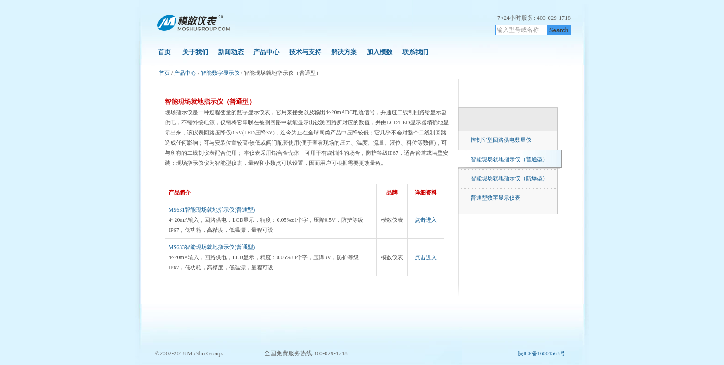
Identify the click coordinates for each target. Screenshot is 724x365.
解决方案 (344, 52)
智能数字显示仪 (220, 73)
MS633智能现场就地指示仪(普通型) (212, 247)
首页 (164, 52)
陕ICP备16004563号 (541, 353)
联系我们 (415, 52)
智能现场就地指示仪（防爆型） (509, 178)
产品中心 (266, 52)
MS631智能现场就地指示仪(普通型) (212, 210)
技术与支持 (305, 52)
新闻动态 (231, 52)
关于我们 (195, 52)
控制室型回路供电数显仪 (501, 140)
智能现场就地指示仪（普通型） (509, 159)
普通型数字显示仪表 (495, 198)
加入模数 (380, 52)
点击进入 (426, 220)
